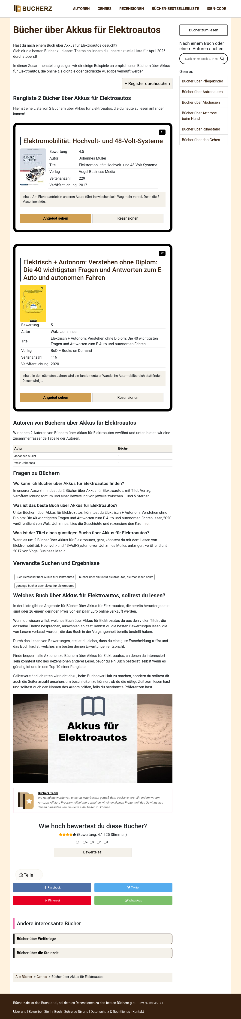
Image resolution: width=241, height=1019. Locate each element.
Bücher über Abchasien (201, 102)
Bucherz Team (48, 793)
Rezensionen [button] (128, 218)
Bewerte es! (92, 852)
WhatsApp (133, 900)
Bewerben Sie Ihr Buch (45, 1012)
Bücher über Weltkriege (36, 939)
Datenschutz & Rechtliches (110, 1012)
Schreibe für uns (76, 1012)
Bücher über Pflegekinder (202, 81)
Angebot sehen (55, 218)
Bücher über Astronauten (202, 92)
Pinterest (52, 900)
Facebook (52, 887)
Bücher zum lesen (203, 30)
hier (147, 523)
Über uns (19, 1012)
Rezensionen (131, 8)
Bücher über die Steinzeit (38, 953)
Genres (104, 8)
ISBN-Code (216, 8)
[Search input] (201, 58)
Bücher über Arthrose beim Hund (199, 116)
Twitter (133, 887)
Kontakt (138, 1012)
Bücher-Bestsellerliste (175, 8)
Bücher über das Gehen (201, 140)
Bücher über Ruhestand (201, 129)
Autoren (81, 8)
